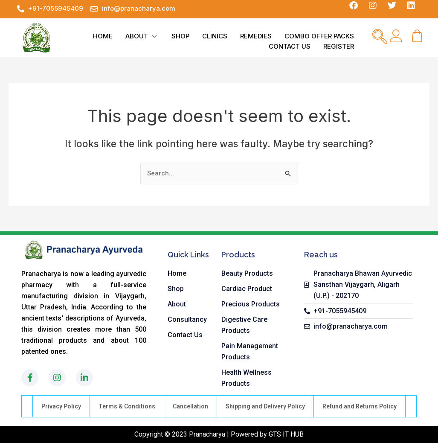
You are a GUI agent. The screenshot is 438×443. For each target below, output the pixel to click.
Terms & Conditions (127, 406)
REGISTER (338, 46)
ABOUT (142, 36)
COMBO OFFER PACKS (319, 36)
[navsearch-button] (379, 37)
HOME (103, 36)
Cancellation (190, 406)
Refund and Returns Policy (359, 406)
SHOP (180, 36)
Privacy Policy (61, 406)
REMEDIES (256, 36)
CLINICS (214, 36)
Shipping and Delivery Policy (265, 406)
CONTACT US (289, 46)
